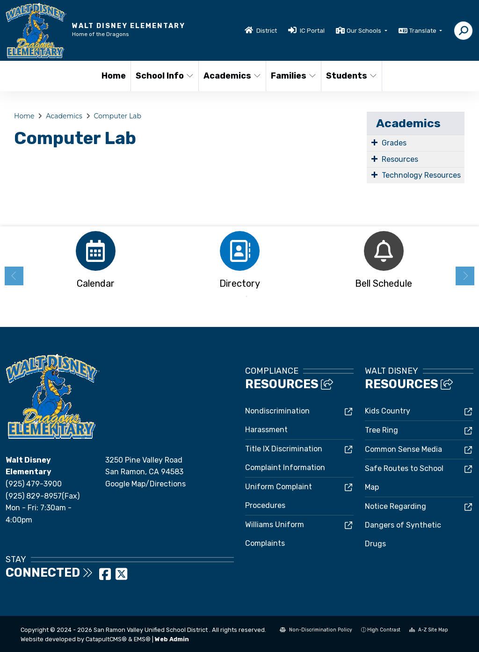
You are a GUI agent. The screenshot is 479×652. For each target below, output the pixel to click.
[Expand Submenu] (374, 142)
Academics (231, 76)
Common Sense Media (403, 449)
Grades (394, 142)
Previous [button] (14, 276)
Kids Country (387, 410)
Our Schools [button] (365, 30)
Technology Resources (421, 175)
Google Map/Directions (145, 483)
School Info (164, 76)
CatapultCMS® (106, 639)
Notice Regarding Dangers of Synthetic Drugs (403, 525)
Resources (400, 159)
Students (351, 76)
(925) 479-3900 (34, 483)
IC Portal (312, 30)
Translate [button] (423, 30)
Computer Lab (117, 116)
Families (293, 76)
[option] (95, 263)
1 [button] (232, 296)
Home (114, 76)
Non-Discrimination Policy (316, 630)
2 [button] (246, 296)
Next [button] (465, 276)
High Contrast (383, 630)
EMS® (142, 639)
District (266, 30)
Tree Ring (381, 430)
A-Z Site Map (428, 630)
